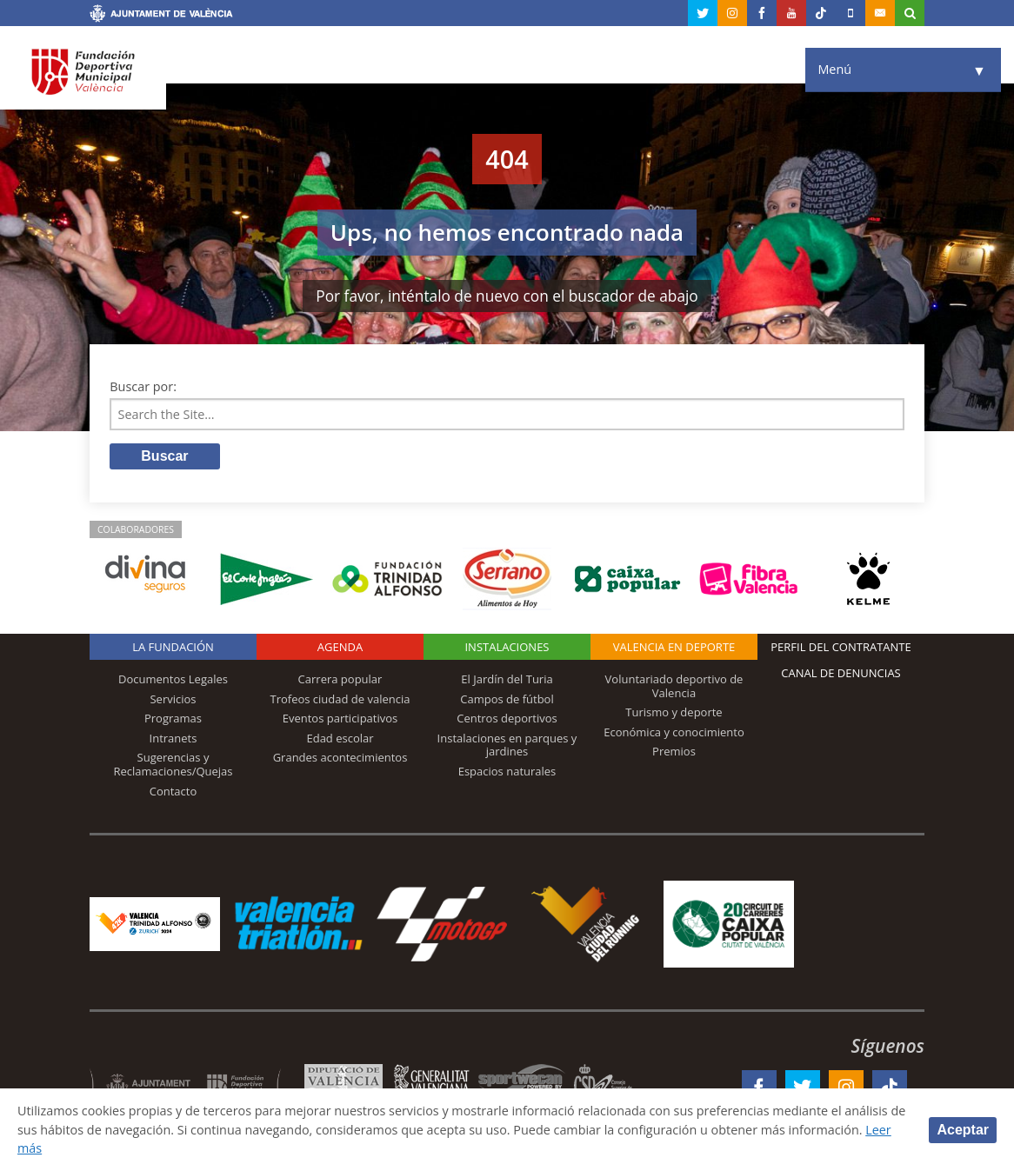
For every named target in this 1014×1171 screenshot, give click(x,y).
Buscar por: (143, 386)
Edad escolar (339, 738)
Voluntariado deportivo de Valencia (674, 686)
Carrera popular (340, 679)
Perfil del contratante (841, 647)
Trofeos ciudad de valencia (340, 699)
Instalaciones (506, 647)
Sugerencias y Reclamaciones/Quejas (173, 764)
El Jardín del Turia (506, 679)
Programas (173, 718)
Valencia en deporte (674, 647)
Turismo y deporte (673, 712)
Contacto (173, 791)
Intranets (173, 738)
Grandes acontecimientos (340, 757)
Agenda (340, 647)
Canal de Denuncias (841, 673)
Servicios (173, 699)
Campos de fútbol (506, 699)
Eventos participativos (340, 718)
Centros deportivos (507, 718)
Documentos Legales (173, 679)
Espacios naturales (507, 771)
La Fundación (173, 647)
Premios (674, 751)
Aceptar (963, 1129)
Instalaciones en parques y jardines (507, 745)
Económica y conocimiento (674, 732)
